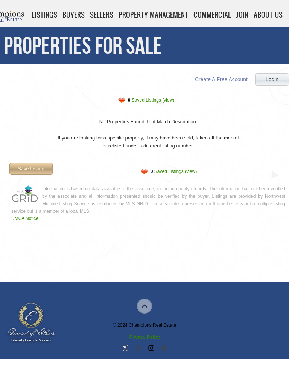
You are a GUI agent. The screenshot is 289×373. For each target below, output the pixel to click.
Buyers (73, 15)
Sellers (101, 15)
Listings (44, 15)
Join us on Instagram (151, 348)
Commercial (212, 15)
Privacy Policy (144, 337)
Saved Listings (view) (151, 100)
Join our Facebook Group (138, 348)
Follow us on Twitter (125, 348)
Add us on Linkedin (163, 348)
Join (242, 15)
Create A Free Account (221, 79)
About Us (268, 15)
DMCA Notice (24, 218)
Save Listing (31, 168)
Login (272, 79)
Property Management (153, 15)
